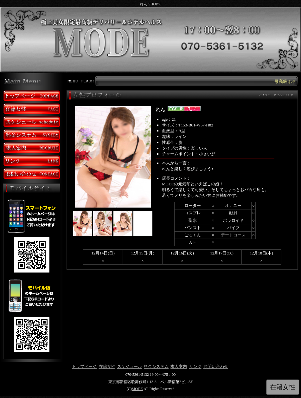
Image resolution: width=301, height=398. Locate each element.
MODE (137, 389)
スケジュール (129, 366)
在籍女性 (107, 366)
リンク (195, 366)
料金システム (156, 366)
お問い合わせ (215, 366)
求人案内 (178, 366)
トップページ (84, 366)
